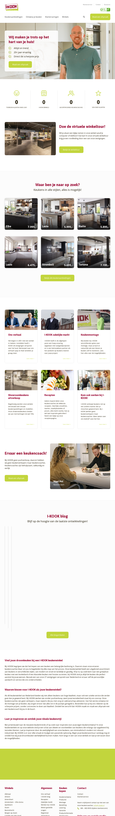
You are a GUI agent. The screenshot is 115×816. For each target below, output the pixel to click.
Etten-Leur (9, 767)
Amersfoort (9, 737)
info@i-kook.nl (99, 743)
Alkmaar (8, 732)
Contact (98, 5)
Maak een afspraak (100, 17)
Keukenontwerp (65, 735)
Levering (62, 745)
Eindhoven (9, 764)
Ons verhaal (45, 732)
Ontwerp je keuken (34, 17)
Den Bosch (9, 756)
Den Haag (8, 759)
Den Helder (9, 761)
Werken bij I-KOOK (48, 742)
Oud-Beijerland (14, 783)
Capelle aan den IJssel (13, 753)
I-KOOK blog (45, 734)
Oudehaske (12, 786)
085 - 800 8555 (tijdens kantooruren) (94, 746)
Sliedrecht (12, 791)
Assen (7, 745)
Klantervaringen (52, 17)
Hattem (11, 772)
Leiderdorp (12, 780)
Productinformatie (66, 751)
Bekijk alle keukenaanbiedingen (57, 278)
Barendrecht (9, 748)
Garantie (62, 748)
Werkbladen (63, 754)
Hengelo (11, 775)
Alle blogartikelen (57, 594)
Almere (7, 734)
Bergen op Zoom (11, 751)
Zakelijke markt (46, 740)
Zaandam (11, 802)
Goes (10, 770)
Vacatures (107, 5)
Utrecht (11, 794)
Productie (62, 737)
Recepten (44, 737)
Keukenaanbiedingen (14, 17)
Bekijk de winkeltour (71, 149)
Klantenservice (87, 5)
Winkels (65, 17)
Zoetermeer (12, 805)
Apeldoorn (9, 742)
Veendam (11, 797)
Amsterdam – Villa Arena (14, 740)
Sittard (10, 788)
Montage (62, 740)
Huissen (11, 778)
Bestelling (63, 743)
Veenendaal (12, 799)
